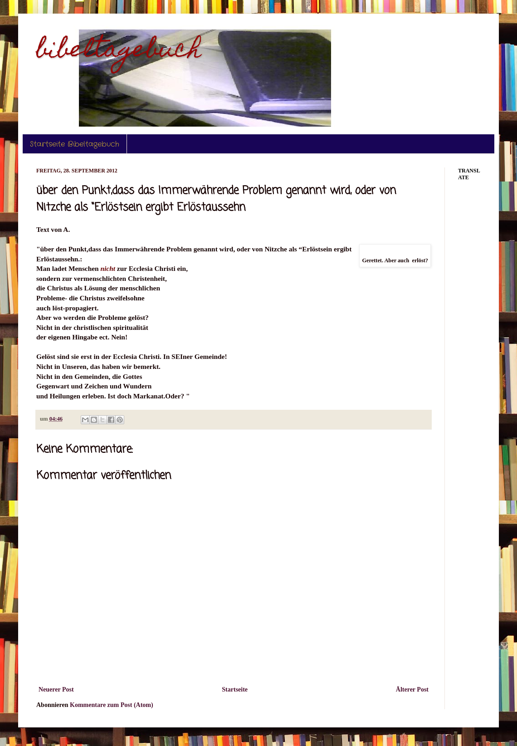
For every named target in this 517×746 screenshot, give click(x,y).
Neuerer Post (56, 689)
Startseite (235, 689)
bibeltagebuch (118, 51)
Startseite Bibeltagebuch (74, 144)
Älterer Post (412, 689)
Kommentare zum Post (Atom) (111, 705)
